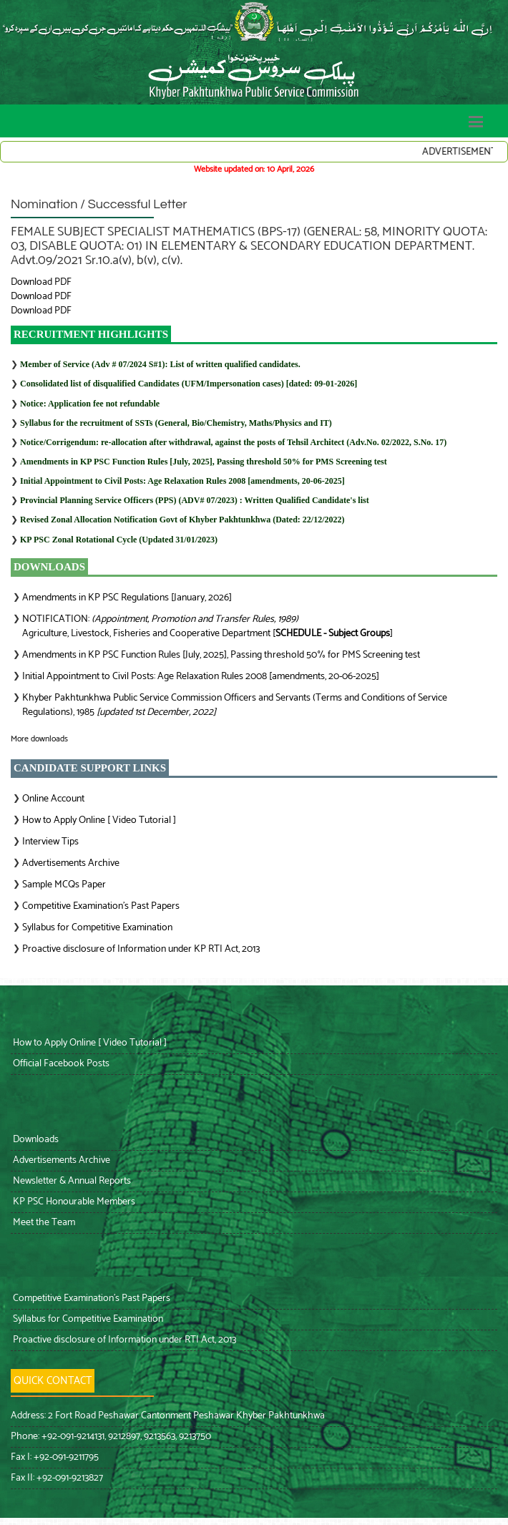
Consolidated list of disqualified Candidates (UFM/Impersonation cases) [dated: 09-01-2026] (188, 384)
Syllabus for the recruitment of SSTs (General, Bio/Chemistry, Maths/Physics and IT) (176, 423)
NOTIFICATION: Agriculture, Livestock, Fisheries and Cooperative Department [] (207, 626)
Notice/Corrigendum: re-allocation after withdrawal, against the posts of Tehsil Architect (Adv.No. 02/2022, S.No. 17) (233, 442)
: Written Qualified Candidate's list (194, 500)
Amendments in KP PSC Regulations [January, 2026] (127, 598)
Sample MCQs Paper (64, 885)
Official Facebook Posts (60, 1064)
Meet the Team (43, 1222)
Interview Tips (50, 842)
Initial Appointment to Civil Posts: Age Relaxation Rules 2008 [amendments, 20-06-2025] (182, 481)
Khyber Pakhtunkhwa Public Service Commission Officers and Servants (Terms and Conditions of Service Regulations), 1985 (234, 705)
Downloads (35, 1139)
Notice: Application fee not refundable (90, 404)
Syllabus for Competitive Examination (97, 928)
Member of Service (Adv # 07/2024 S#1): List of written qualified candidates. (160, 364)
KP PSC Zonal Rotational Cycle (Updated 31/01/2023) (119, 540)
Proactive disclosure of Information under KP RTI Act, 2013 (141, 949)
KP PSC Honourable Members (73, 1202)
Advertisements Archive (70, 863)
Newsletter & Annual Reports (71, 1181)
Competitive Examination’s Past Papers (101, 906)
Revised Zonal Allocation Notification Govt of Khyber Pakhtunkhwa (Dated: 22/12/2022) (182, 520)
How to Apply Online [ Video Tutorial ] (99, 820)
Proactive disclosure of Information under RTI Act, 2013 (123, 1340)
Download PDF (41, 282)
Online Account (53, 799)
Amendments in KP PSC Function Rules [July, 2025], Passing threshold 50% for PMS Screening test (203, 462)
